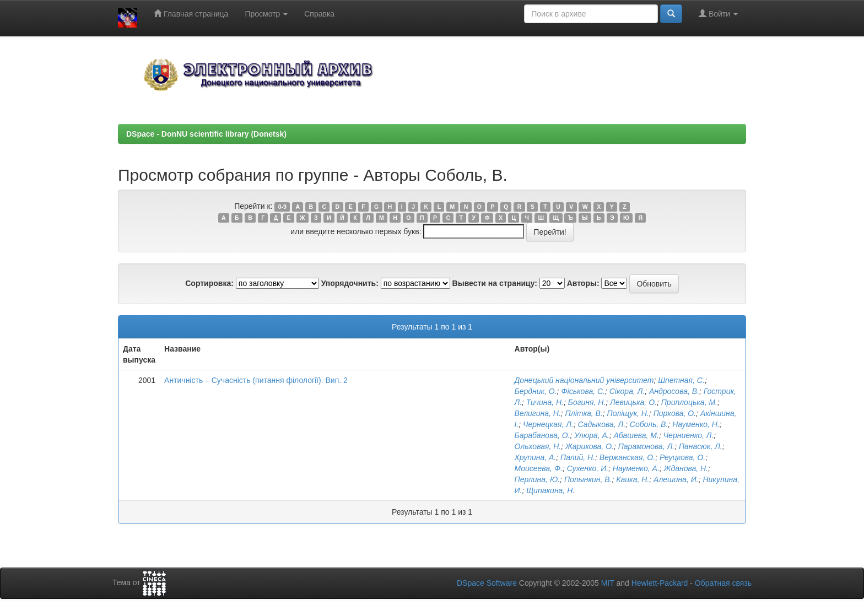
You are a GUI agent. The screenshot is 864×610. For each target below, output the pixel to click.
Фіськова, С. (583, 391)
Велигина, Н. (538, 413)
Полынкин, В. (588, 479)
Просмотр (266, 13)
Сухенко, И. (587, 468)
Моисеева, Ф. (539, 468)
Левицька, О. (633, 402)
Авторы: (583, 283)
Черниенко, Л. (688, 435)
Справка (319, 13)
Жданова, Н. (686, 468)
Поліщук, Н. (628, 413)
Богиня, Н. (587, 402)
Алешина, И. (676, 479)
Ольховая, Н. (538, 446)
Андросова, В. (674, 391)
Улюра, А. (591, 435)
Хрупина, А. (536, 457)
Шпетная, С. (681, 380)
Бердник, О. (536, 391)
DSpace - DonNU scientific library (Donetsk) (206, 133)
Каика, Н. (632, 479)
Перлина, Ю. (537, 479)
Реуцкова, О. (682, 457)
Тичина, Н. (545, 402)
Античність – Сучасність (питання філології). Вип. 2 (256, 380)
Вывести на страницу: (494, 283)
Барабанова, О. (542, 435)
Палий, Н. (577, 457)
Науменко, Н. (696, 424)
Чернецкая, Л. (548, 424)
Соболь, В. (649, 424)
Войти (718, 13)
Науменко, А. (636, 468)
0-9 (282, 206)
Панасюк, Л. (700, 446)
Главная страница (191, 13)
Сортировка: (209, 283)
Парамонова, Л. (646, 446)
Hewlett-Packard (659, 583)
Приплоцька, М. (689, 402)
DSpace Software (487, 583)
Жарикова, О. (589, 446)
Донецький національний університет (584, 380)
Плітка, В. (584, 413)
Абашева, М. (636, 435)
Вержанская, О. (627, 457)
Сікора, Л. (627, 391)
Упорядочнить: (350, 283)
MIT (607, 583)
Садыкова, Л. (602, 424)
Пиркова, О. (675, 413)
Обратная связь (723, 583)
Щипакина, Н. (550, 490)
